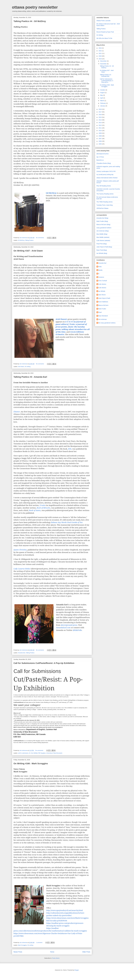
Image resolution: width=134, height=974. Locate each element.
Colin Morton (102, 284)
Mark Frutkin (102, 309)
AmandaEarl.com (63, 627)
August (102, 92)
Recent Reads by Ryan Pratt (105, 32)
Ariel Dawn (21, 366)
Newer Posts (18, 952)
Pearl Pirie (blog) (102, 244)
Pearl (100, 312)
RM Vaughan (42, 753)
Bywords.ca (100, 160)
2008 (100, 136)
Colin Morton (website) (103, 240)
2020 (100, 56)
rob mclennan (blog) (103, 231)
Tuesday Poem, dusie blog (105, 205)
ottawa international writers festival (107, 178)
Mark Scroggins (22, 945)
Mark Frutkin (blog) (102, 221)
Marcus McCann (103, 305)
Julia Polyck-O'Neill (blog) (104, 247)
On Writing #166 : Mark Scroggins (31, 763)
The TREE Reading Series (105, 202)
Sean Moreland (103, 316)
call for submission (23, 753)
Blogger (76, 970)
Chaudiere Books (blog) (104, 163)
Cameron (101, 277)
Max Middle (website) (103, 237)
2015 (100, 117)
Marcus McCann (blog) (103, 224)
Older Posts (86, 952)
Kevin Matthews (103, 302)
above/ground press (69, 625)
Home (52, 952)
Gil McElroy (21, 240)
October (103, 90)
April (101, 98)
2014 (100, 120)
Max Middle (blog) (102, 234)
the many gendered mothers (107, 323)
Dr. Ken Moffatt (33, 753)
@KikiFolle (77, 630)
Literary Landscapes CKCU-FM (106, 171)
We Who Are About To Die (104, 38)
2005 (100, 144)
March (102, 100)
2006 (100, 141)
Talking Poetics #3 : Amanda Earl (30, 377)
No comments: (40, 237)
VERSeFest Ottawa (102, 208)
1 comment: (39, 942)
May (101, 95)
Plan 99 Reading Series (104, 186)
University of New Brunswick (54, 753)
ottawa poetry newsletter (35, 7)
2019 (100, 59)
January (103, 106)
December (103, 61)
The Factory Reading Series (105, 194)
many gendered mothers (104, 228)
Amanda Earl (21, 652)
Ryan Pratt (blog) (102, 250)
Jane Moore (102, 295)
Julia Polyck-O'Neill (104, 298)
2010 (100, 130)
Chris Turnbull (102, 280)
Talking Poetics (29, 240)
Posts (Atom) (55, 958)
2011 (100, 128)
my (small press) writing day (105, 174)
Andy (100, 266)
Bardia (100, 270)
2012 (100, 125)
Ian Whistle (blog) (102, 253)
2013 (100, 122)
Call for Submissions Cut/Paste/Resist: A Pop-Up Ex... (106, 80)
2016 (100, 114)
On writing (27, 366)
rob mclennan (102, 319)
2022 (100, 51)
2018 (100, 109)
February (103, 103)
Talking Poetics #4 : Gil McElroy (30, 21)
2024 (100, 48)
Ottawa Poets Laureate (103, 20)
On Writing (100, 35)
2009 (100, 133)
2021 (100, 53)
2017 (100, 112)
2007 (100, 138)
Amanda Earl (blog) (102, 218)
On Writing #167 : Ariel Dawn (28, 251)
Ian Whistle (101, 291)
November (103, 64)
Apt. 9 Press (100, 157)
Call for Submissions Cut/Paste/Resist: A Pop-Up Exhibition (44, 663)
